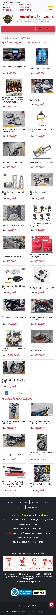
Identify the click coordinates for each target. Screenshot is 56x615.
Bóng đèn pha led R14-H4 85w (40, 193)
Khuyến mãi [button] (33, 507)
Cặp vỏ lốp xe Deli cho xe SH (42, 69)
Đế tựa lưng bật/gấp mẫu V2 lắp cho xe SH (14, 130)
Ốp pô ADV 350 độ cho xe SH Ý (14, 318)
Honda (14, 38)
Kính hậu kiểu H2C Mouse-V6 (42, 351)
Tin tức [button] (45, 502)
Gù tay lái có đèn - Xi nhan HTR (41, 485)
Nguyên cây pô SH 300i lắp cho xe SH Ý (41, 318)
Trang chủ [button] (12, 502)
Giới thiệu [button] (24, 502)
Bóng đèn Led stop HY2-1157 (42, 163)
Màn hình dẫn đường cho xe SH (14, 67)
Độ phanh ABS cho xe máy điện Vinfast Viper (41, 454)
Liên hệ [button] (21, 507)
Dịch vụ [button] (35, 502)
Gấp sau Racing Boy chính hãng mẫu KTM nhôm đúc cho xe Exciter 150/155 (13, 484)
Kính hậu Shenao (37, 100)
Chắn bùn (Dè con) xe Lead (13, 455)
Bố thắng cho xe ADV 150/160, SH (39, 256)
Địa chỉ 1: (6, 520)
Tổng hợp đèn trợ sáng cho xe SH (13, 381)
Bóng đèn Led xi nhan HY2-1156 (13, 193)
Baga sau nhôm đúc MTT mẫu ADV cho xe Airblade (40, 422)
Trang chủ (5, 38)
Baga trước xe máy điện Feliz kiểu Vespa (14, 422)
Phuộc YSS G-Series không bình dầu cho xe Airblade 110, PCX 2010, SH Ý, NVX (12, 100)
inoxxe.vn (36, 605)
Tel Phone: (22, 524)
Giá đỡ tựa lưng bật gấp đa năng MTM (41, 224)
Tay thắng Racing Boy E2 (12, 257)
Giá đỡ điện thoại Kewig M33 (42, 288)
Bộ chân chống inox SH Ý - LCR (41, 130)
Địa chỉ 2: (9, 533)
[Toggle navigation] (50, 8)
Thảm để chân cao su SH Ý (13, 225)
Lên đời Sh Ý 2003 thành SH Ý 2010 (13, 350)
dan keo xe (21, 611)
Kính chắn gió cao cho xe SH (14, 163)
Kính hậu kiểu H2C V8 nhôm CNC (13, 287)
